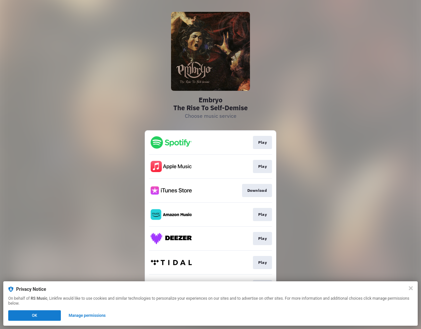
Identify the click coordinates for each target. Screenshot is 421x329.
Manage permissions (87, 315)
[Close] (411, 288)
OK (34, 315)
